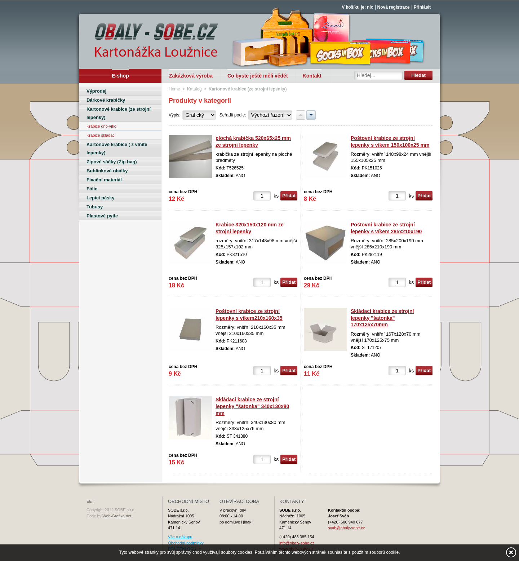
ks (276, 196)
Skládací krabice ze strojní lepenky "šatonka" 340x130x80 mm (252, 406)
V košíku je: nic (357, 7)
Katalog (194, 89)
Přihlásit (422, 7)
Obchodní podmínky (186, 543)
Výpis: (175, 115)
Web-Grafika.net (116, 516)
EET (90, 501)
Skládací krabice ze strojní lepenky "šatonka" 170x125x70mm (382, 317)
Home (174, 89)
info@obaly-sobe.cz (296, 543)
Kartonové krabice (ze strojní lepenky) (248, 89)
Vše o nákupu (180, 537)
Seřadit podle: (232, 115)
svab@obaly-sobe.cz (346, 528)
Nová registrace (393, 7)
